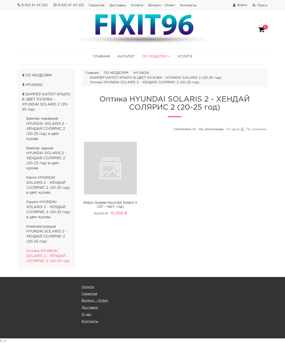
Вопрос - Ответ (161, 5)
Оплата (137, 5)
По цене (235, 129)
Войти (242, 5)
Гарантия (96, 5)
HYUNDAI (32, 85)
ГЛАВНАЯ (101, 56)
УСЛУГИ (185, 56)
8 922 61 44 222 (35, 5)
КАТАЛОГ (126, 56)
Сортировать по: (185, 129)
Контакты (188, 5)
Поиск (260, 5)
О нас (86, 314)
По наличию (256, 129)
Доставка (117, 5)
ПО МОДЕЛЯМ (37, 75)
